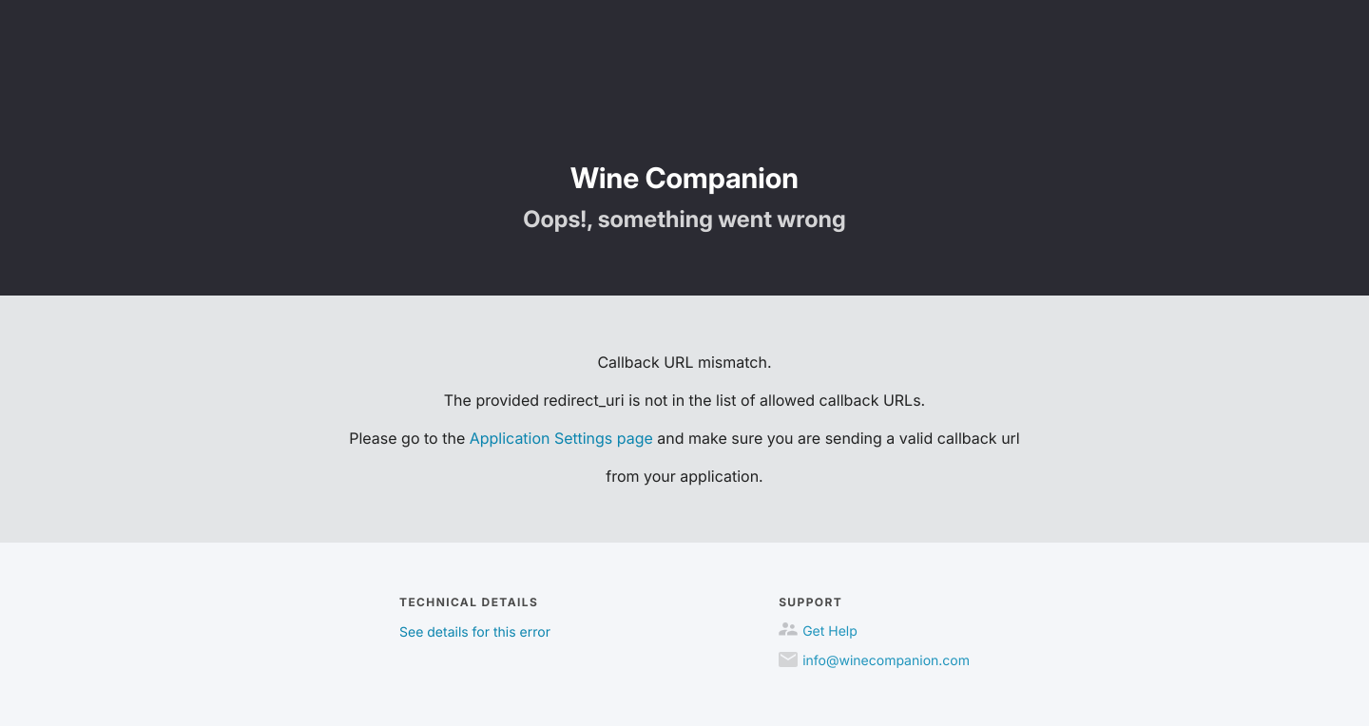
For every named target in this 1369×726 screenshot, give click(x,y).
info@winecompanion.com (886, 661)
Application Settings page (561, 438)
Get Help (830, 631)
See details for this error (474, 632)
